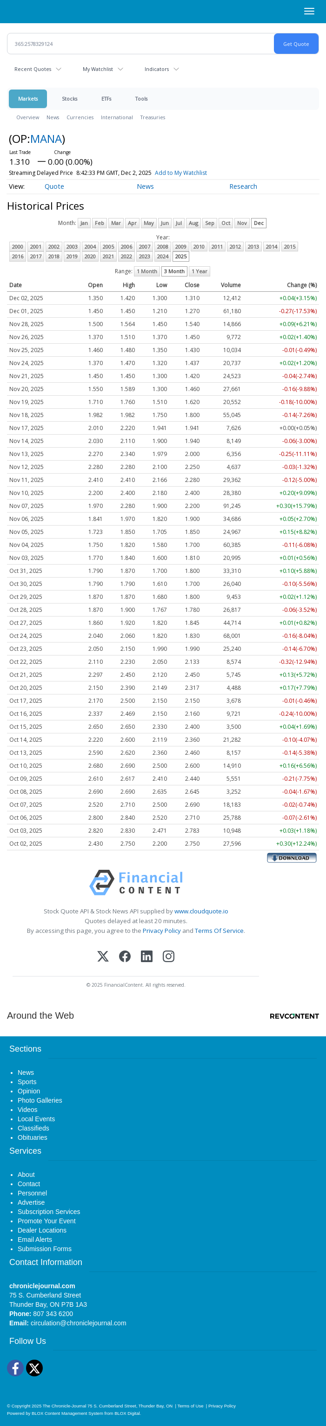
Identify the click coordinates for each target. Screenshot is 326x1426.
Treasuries (152, 117)
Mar (116, 222)
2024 (162, 256)
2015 (289, 246)
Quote (54, 186)
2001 (35, 246)
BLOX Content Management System (67, 1413)
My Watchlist (98, 68)
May (149, 222)
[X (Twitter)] (103, 957)
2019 (72, 256)
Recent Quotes (32, 68)
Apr (132, 222)
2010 (199, 246)
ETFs (106, 98)
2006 (126, 246)
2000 (17, 246)
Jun (165, 222)
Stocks (69, 98)
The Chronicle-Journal (64, 1405)
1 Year (199, 271)
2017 (35, 256)
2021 (108, 256)
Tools (141, 98)
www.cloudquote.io (201, 911)
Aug (193, 222)
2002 (54, 246)
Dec (259, 222)
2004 (90, 246)
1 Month (147, 271)
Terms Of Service (219, 930)
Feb (99, 222)
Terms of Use (190, 1405)
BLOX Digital (127, 1413)
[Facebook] (124, 957)
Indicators (157, 68)
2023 (144, 256)
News (53, 117)
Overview (27, 117)
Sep (209, 222)
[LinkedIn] (146, 957)
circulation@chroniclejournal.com (78, 1323)
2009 (180, 246)
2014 (271, 246)
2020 (90, 256)
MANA (46, 138)
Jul (179, 222)
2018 (54, 256)
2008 (162, 246)
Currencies (80, 117)
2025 (180, 256)
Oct (225, 222)
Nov (242, 222)
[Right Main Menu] (309, 11)
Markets (28, 98)
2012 (235, 246)
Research (243, 186)
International (117, 117)
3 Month (174, 271)
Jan (84, 222)
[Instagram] (168, 957)
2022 (126, 256)
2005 (108, 246)
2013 (253, 246)
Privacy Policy (162, 930)
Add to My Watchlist (181, 173)
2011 (217, 246)
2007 (144, 246)
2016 (17, 256)
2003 (72, 246)
